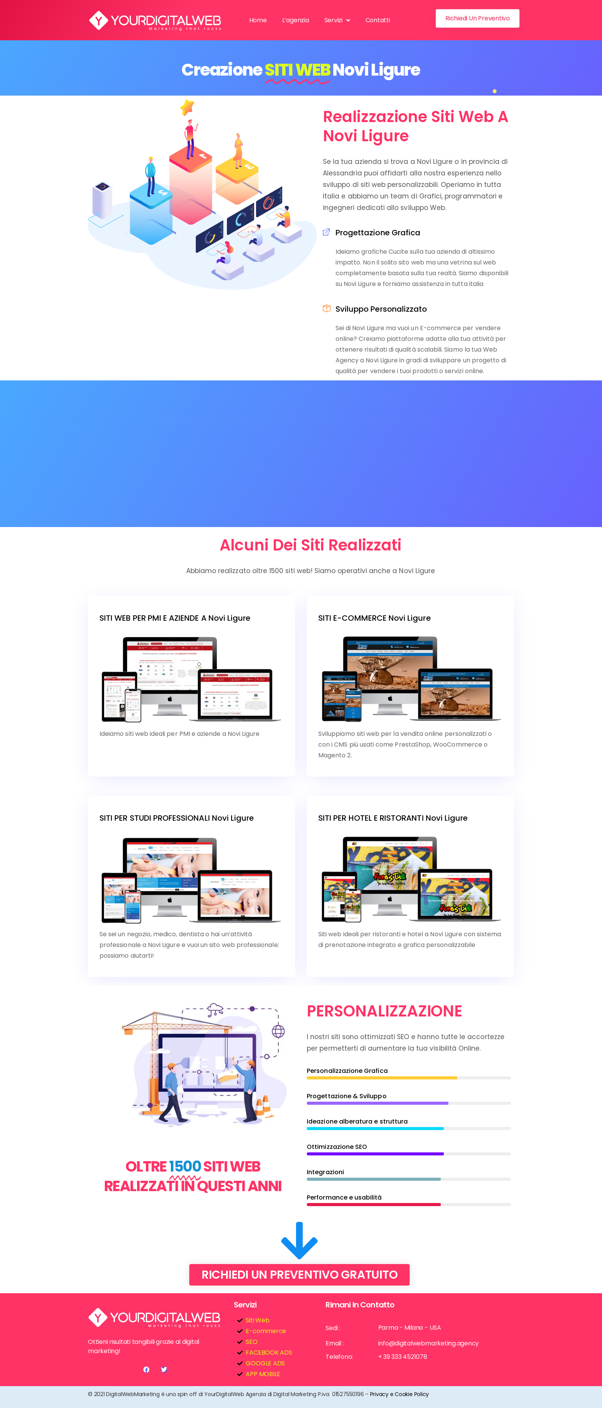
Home (258, 20)
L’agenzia (295, 20)
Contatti (378, 20)
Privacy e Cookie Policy (399, 1394)
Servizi (337, 20)
